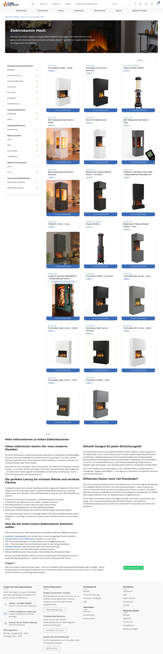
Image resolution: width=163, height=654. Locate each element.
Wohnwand (79, 10)
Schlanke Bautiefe (13, 546)
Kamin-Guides (89, 618)
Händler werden (52, 648)
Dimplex (126, 615)
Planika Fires (128, 622)
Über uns (43, 4)
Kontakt (68, 4)
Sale (33, 4)
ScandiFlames (128, 625)
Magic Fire (127, 618)
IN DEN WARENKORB (63, 110)
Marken (119, 10)
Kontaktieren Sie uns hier (55, 630)
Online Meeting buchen (54, 610)
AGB (125, 595)
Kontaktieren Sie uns (133, 568)
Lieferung (56, 4)
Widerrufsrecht (129, 598)
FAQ (85, 601)
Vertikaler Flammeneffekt (16, 536)
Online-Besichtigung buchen (87, 4)
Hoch (43, 17)
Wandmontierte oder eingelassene (20, 539)
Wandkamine (21, 10)
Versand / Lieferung (91, 595)
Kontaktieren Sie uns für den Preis (63, 282)
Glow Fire (52, 66)
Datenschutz (128, 601)
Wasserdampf (99, 10)
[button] (23, 70)
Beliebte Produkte (139, 10)
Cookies (126, 605)
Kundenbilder (88, 615)
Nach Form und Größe (30, 17)
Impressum (127, 591)
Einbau (61, 10)
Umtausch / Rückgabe (92, 598)
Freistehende (42, 10)
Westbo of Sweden (131, 66)
